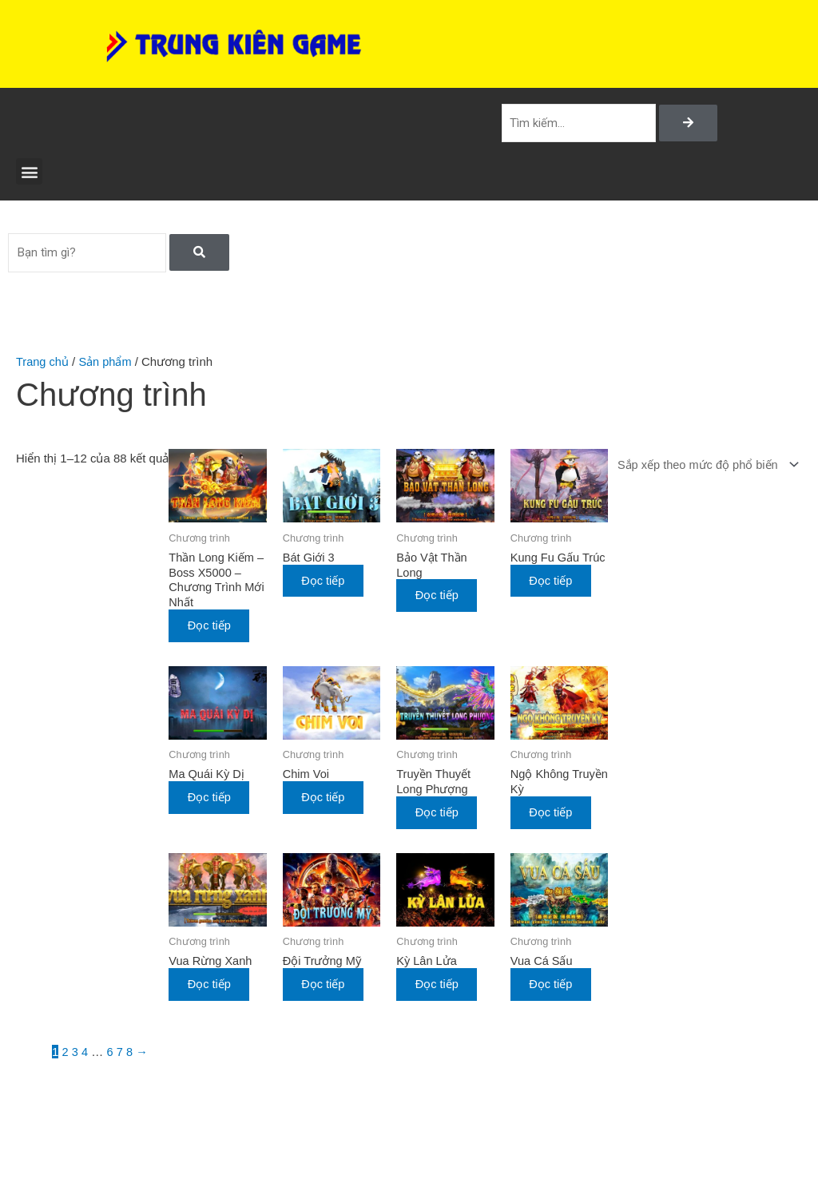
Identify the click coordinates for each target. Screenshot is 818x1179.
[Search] (688, 123)
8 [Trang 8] (130, 1055)
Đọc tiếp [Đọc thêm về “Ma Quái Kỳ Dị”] (214, 800)
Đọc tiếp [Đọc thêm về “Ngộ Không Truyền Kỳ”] (552, 815)
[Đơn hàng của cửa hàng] (702, 467)
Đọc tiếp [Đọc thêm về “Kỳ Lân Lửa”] (440, 987)
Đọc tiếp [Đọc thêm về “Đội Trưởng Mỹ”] (327, 987)
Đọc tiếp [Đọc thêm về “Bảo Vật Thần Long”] (440, 597)
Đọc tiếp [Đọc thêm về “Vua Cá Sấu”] (552, 987)
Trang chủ (43, 363)
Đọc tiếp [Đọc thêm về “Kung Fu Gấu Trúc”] (552, 597)
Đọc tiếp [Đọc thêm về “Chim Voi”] (327, 800)
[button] (29, 173)
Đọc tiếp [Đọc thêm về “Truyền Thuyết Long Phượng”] (440, 815)
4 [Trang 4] (85, 1055)
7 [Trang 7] (120, 1055)
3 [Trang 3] (75, 1055)
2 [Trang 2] (65, 1055)
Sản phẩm (107, 363)
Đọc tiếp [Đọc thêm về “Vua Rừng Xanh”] (214, 987)
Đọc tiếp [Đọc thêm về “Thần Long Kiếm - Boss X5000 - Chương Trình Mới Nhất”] (214, 628)
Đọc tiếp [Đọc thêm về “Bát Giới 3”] (327, 581)
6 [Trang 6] (110, 1055)
